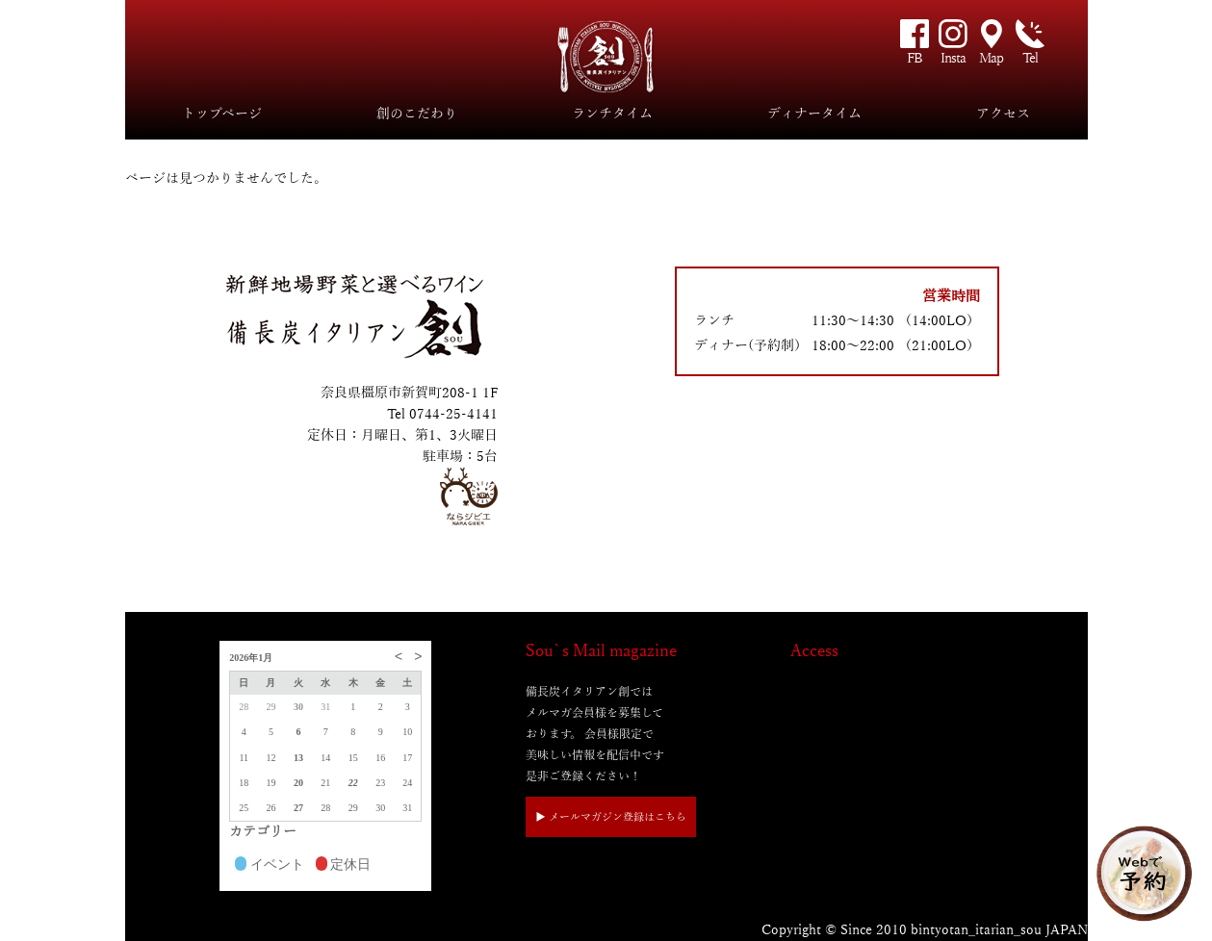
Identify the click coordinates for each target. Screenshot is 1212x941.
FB (914, 58)
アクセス (1003, 114)
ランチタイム (612, 114)
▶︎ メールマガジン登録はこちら (610, 817)
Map (991, 58)
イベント (269, 866)
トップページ (222, 114)
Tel (1030, 58)
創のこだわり (416, 114)
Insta (953, 58)
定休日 (344, 866)
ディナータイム (814, 114)
